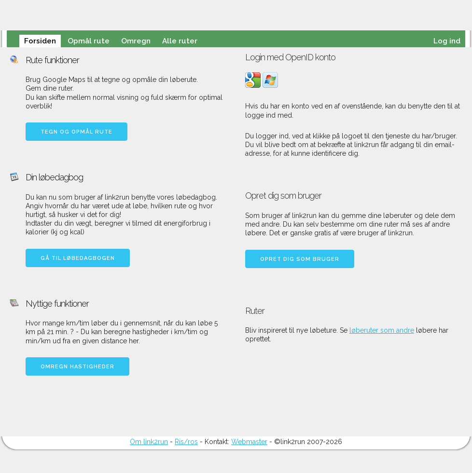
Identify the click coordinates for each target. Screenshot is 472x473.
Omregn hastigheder (77, 367)
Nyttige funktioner (57, 303)
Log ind (446, 41)
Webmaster (249, 442)
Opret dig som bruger (299, 259)
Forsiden (40, 41)
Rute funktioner (52, 60)
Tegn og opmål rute (76, 132)
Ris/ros (186, 442)
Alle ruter (179, 41)
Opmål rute (89, 41)
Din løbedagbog (54, 177)
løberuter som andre (381, 330)
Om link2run (149, 442)
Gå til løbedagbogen (78, 258)
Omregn (136, 41)
